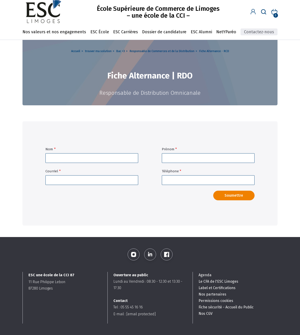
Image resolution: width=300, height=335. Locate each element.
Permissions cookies (216, 301)
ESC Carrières (125, 31)
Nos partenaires (212, 294)
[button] (253, 12)
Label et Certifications (217, 288)
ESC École (99, 31)
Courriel (51, 171)
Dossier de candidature (164, 31)
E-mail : (134, 314)
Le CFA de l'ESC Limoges (218, 281)
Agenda (205, 275)
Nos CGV (206, 313)
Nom (49, 149)
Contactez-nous (259, 31)
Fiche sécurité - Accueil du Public (226, 307)
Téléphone (170, 171)
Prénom (168, 149)
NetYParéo (226, 31)
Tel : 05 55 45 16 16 (128, 307)
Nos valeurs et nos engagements (54, 31)
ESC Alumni (201, 31)
